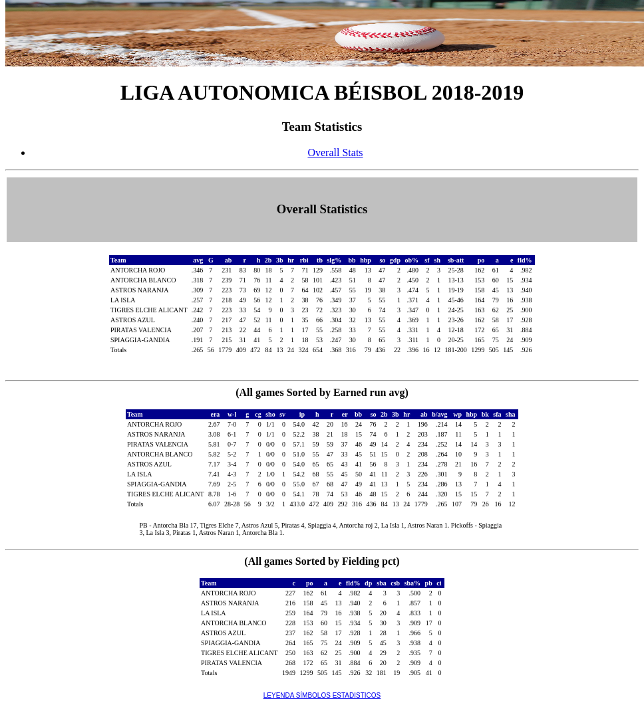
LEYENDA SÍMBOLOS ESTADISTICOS (322, 695)
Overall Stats (335, 152)
